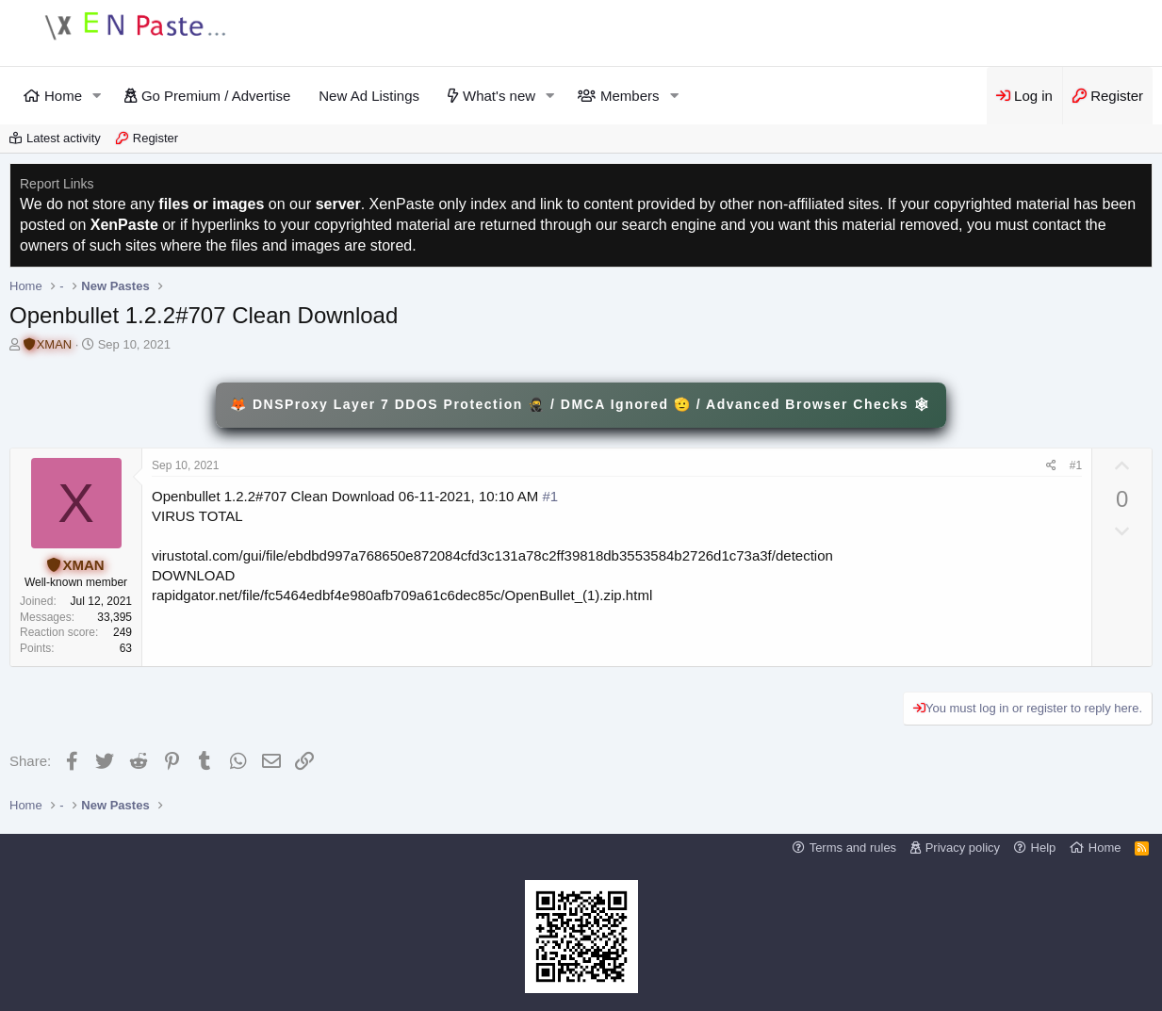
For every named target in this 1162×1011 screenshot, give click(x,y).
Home (63, 96)
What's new (499, 96)
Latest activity (63, 138)
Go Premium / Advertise (215, 96)
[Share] (1051, 466)
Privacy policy (962, 847)
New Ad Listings (369, 96)
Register (155, 138)
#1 (1076, 465)
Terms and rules (853, 847)
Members (630, 96)
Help (1043, 847)
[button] (97, 95)
